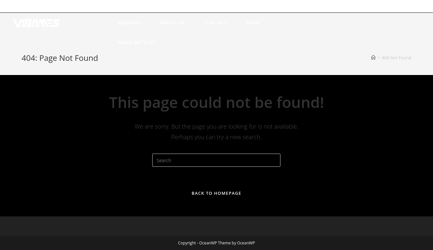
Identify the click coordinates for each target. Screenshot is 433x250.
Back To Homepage (216, 193)
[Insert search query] (216, 160)
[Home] (373, 58)
